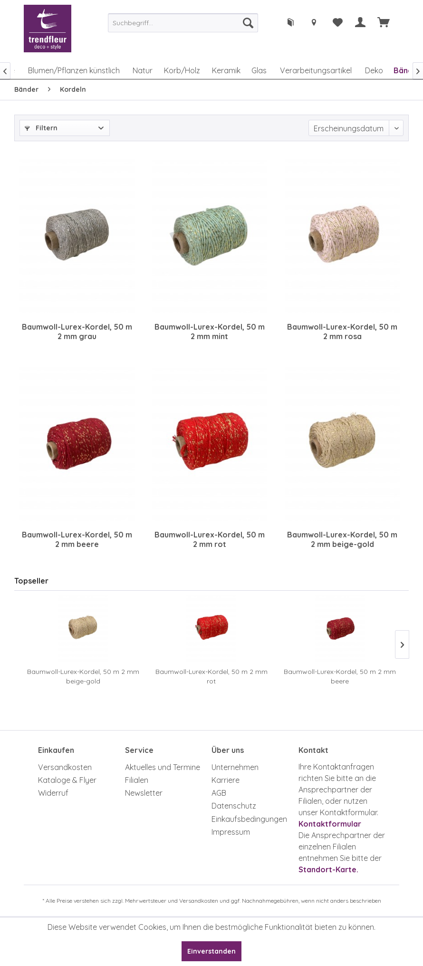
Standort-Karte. (328, 869)
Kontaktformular (329, 824)
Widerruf (53, 793)
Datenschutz (234, 805)
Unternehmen (235, 767)
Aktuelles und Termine (162, 767)
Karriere (226, 780)
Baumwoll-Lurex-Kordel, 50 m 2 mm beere (77, 539)
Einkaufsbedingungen (249, 819)
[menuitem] (183, 22)
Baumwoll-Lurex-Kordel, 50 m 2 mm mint (209, 331)
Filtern (41, 128)
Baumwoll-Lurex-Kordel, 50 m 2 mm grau (77, 331)
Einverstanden (211, 951)
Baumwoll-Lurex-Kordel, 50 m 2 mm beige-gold (342, 539)
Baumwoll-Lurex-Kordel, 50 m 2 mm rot (209, 539)
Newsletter (144, 793)
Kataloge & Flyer (67, 780)
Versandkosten (65, 767)
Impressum (231, 832)
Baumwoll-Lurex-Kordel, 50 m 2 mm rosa (342, 331)
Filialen (136, 780)
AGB (219, 793)
